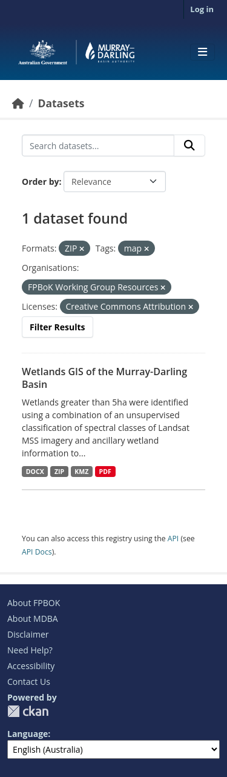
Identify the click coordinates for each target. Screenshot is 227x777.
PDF (105, 471)
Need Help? (30, 650)
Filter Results (57, 327)
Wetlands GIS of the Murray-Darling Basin (104, 378)
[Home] (18, 103)
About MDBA (32, 618)
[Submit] (189, 145)
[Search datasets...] (98, 145)
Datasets (61, 103)
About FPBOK (33, 603)
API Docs (37, 552)
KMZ (81, 471)
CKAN (27, 711)
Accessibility (30, 666)
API (173, 538)
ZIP (59, 471)
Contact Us (28, 681)
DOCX (35, 471)
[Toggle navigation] (202, 52)
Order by (40, 181)
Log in (202, 9)
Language (27, 733)
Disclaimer (27, 634)
